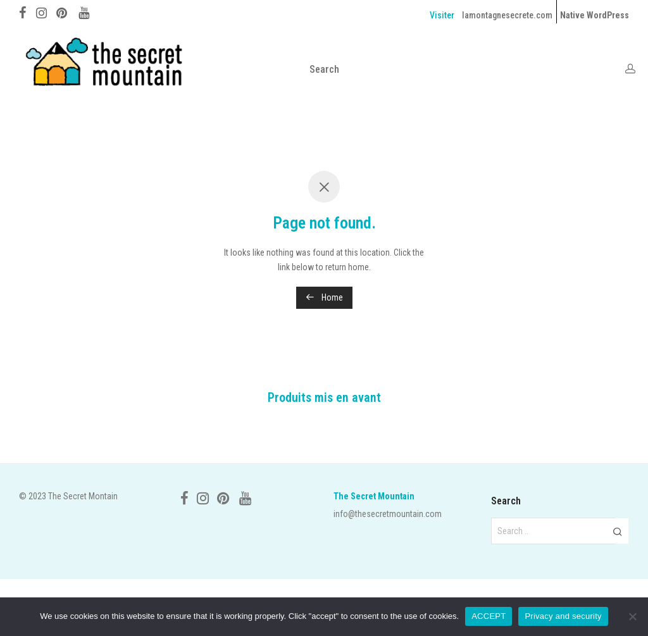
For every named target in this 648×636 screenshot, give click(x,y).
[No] (632, 616)
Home (324, 297)
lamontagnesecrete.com (507, 15)
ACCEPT (488, 616)
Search (324, 69)
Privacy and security (563, 616)
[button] (617, 531)
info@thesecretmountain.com (387, 514)
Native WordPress (594, 15)
